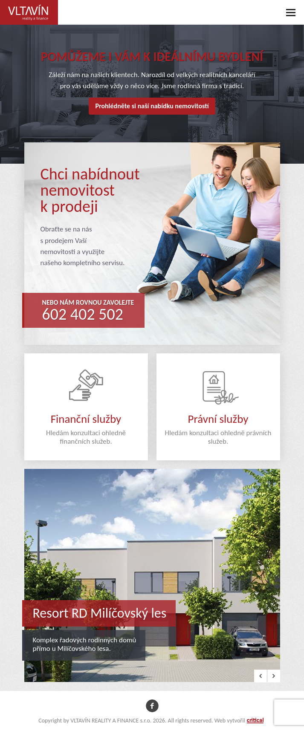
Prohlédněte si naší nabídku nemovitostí (151, 106)
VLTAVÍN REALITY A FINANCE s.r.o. (26, 7)
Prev (260, 676)
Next (273, 676)
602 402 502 (83, 314)
